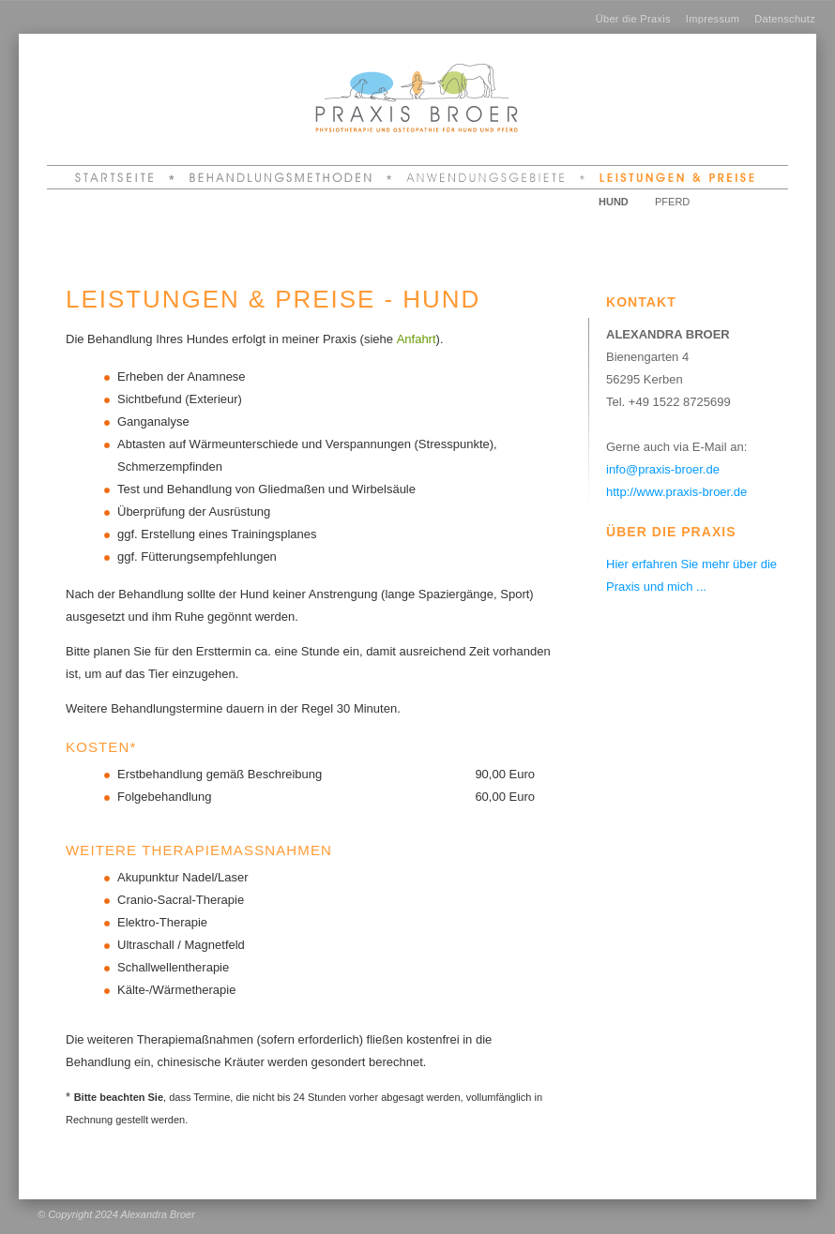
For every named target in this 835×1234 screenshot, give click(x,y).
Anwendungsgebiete (488, 177)
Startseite (123, 177)
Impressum (712, 18)
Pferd (672, 201)
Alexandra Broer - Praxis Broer (384, 74)
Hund (614, 201)
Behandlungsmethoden (283, 177)
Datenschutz (784, 18)
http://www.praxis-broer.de (676, 492)
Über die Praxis (633, 18)
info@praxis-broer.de (663, 469)
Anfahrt (416, 339)
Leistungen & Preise (673, 177)
